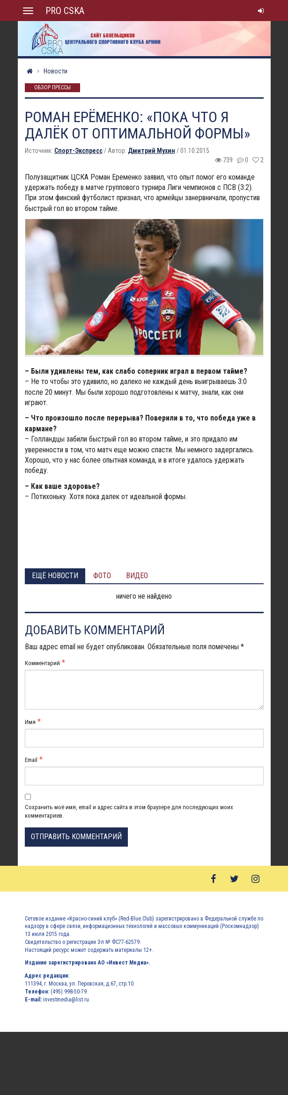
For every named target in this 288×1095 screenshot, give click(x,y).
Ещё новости (55, 575)
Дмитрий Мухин (151, 150)
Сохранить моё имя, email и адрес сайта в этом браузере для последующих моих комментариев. (129, 811)
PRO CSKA (64, 10)
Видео (137, 575)
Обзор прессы (52, 88)
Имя (30, 721)
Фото (102, 575)
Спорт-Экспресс (78, 150)
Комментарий (42, 663)
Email (31, 759)
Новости (55, 71)
